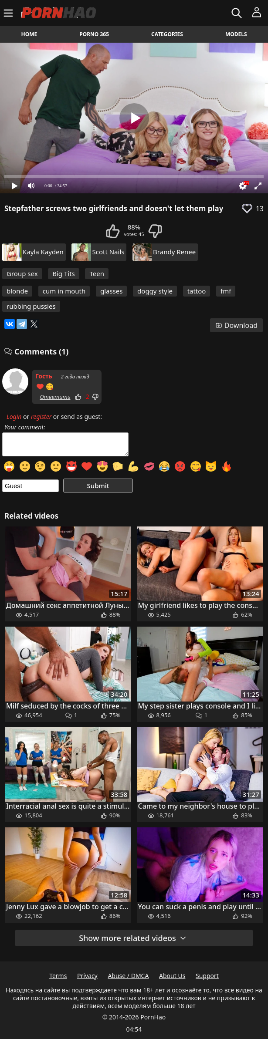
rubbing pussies (31, 306)
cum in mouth (64, 291)
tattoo (196, 291)
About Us (172, 976)
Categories (167, 34)
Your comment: (24, 427)
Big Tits (63, 273)
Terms (58, 976)
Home (29, 34)
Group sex (22, 273)
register (41, 416)
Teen (96, 273)
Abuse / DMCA (128, 976)
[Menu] (9, 13)
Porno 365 (94, 34)
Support (207, 976)
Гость (43, 376)
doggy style (155, 291)
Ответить (55, 397)
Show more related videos (133, 938)
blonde (17, 291)
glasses (111, 291)
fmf (226, 291)
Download (236, 325)
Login (14, 416)
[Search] (238, 13)
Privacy (87, 976)
